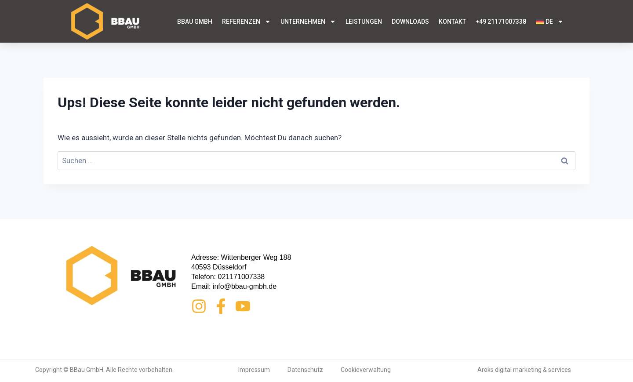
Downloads (410, 21)
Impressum (254, 369)
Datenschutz (305, 369)
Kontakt (452, 21)
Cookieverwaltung (366, 369)
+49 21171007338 (501, 21)
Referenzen (246, 21)
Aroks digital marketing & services (524, 369)
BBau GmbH (194, 21)
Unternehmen (308, 21)
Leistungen (364, 21)
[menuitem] (549, 21)
